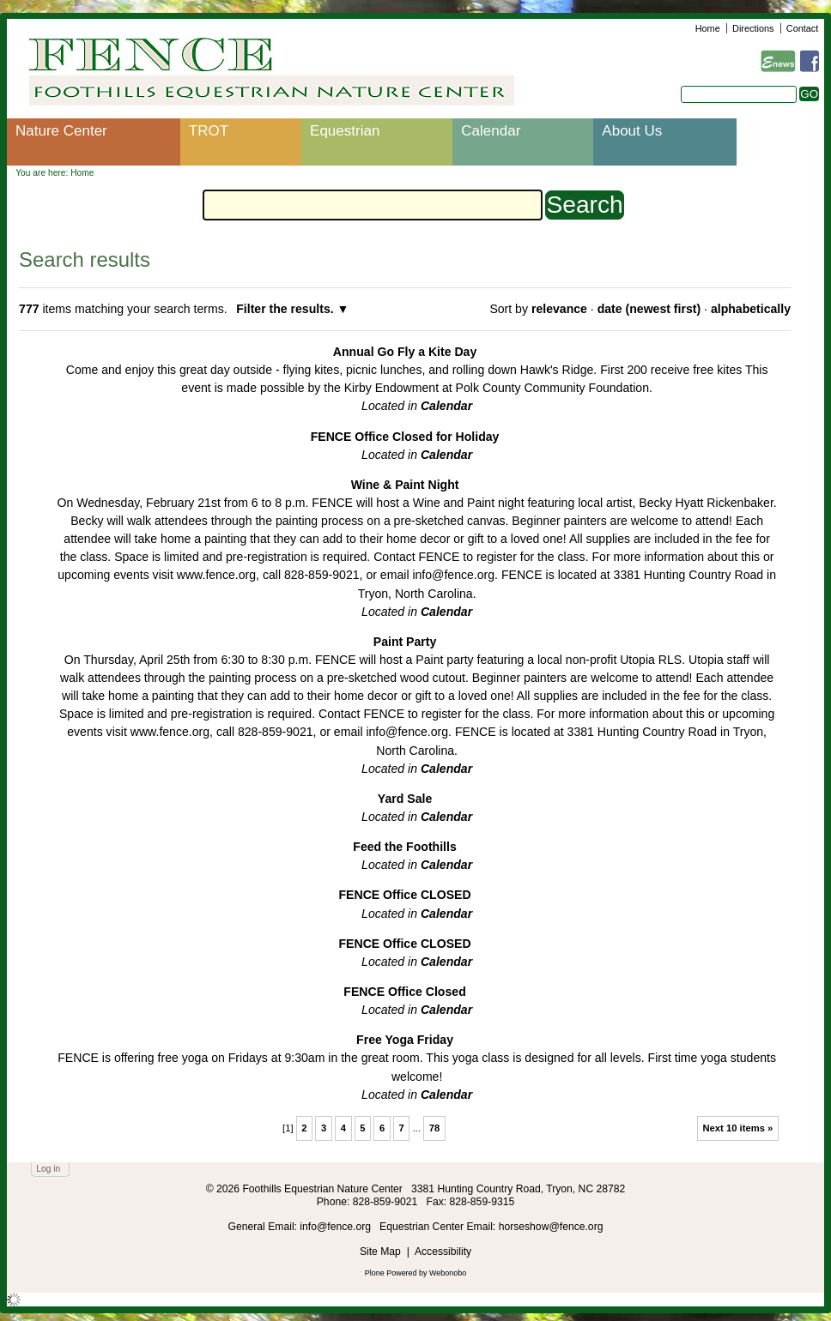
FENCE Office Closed (404, 991)
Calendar (490, 131)
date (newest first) (649, 309)
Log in (48, 1168)
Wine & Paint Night (405, 485)
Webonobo (447, 1273)
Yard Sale (405, 798)
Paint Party (405, 641)
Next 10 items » (737, 1128)
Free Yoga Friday (404, 1040)
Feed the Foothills (404, 847)
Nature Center (61, 131)
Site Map (380, 1252)
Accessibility (443, 1252)
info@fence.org (336, 1227)
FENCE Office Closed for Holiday (405, 436)
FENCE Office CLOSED (404, 895)
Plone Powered (391, 1273)
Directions (752, 28)
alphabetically (751, 309)
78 (434, 1128)
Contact (802, 28)
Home (707, 28)
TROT (208, 131)
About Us (632, 131)
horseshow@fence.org (551, 1227)
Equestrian (344, 131)
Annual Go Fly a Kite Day (404, 352)
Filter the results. (286, 309)
